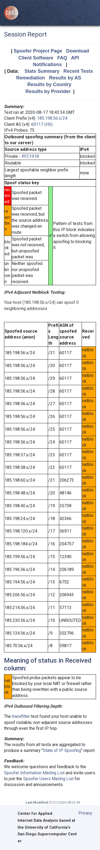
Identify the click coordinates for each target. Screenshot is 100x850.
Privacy (85, 813)
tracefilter (21, 716)
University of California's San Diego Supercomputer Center (47, 834)
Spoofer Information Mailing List (34, 772)
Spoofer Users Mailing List (48, 778)
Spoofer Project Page (38, 51)
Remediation (30, 77)
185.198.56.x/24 (52, 118)
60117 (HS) (42, 124)
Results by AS (65, 77)
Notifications (47, 64)
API (75, 58)
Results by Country (49, 84)
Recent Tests (78, 71)
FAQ (62, 58)
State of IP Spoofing (62, 750)
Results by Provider (47, 91)
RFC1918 (30, 156)
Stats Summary (42, 71)
